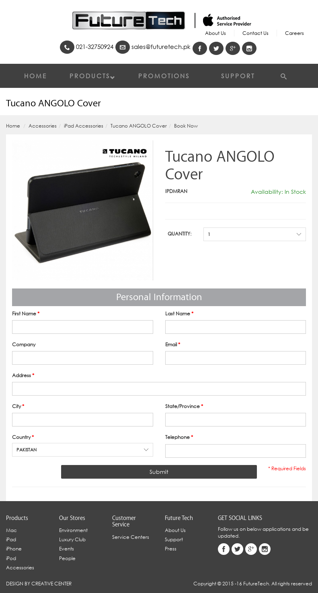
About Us (215, 33)
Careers (294, 33)
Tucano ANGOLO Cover (139, 125)
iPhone (14, 548)
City (18, 406)
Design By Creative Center (39, 583)
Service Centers (130, 537)
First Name (25, 313)
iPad (11, 539)
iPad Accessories (83, 125)
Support (238, 76)
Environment (73, 530)
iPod (11, 558)
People (67, 558)
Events (66, 548)
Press (170, 548)
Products (93, 76)
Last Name (179, 313)
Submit (159, 471)
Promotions (164, 76)
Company (23, 344)
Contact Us (255, 33)
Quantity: (179, 233)
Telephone (179, 437)
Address (23, 375)
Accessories (43, 125)
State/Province (184, 406)
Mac (11, 530)
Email (172, 344)
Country (23, 437)
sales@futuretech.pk (153, 47)
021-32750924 (86, 47)
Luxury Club (72, 539)
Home (35, 76)
